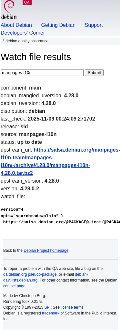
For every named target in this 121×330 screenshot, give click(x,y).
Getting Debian (58, 25)
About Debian (16, 25)
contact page (14, 286)
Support (94, 25)
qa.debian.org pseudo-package (29, 274)
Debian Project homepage (46, 250)
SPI (48, 307)
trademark (50, 313)
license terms (72, 307)
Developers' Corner (23, 33)
